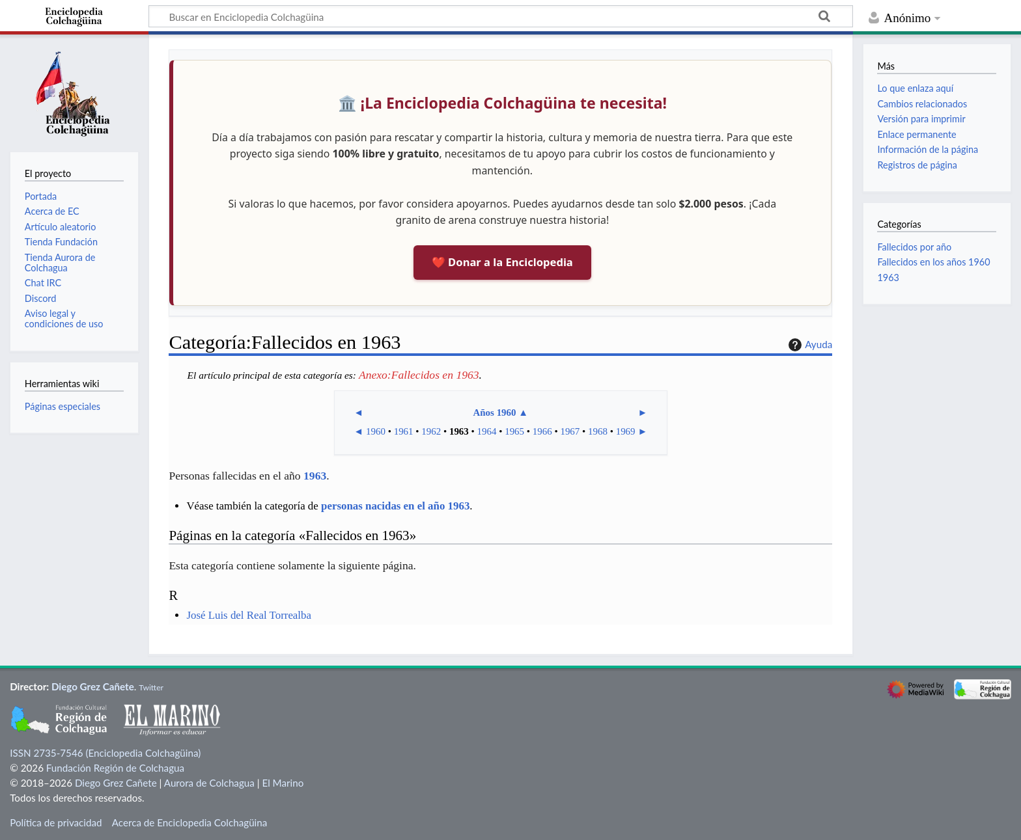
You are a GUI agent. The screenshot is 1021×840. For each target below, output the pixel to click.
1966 (542, 431)
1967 (570, 431)
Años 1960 (494, 412)
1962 (431, 431)
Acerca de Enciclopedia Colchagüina (190, 822)
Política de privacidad (56, 822)
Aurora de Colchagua (209, 783)
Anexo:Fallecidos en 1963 (419, 374)
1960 (375, 431)
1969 (626, 431)
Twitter (151, 687)
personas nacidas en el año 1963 (395, 506)
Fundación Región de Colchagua (115, 768)
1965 (514, 431)
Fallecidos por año (914, 246)
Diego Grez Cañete (92, 686)
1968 (598, 431)
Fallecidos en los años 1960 (933, 261)
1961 (403, 431)
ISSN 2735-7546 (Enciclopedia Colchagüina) (105, 753)
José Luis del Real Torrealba (248, 615)
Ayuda (808, 344)
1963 (459, 431)
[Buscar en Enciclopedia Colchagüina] (500, 16)
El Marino (282, 783)
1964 (487, 431)
